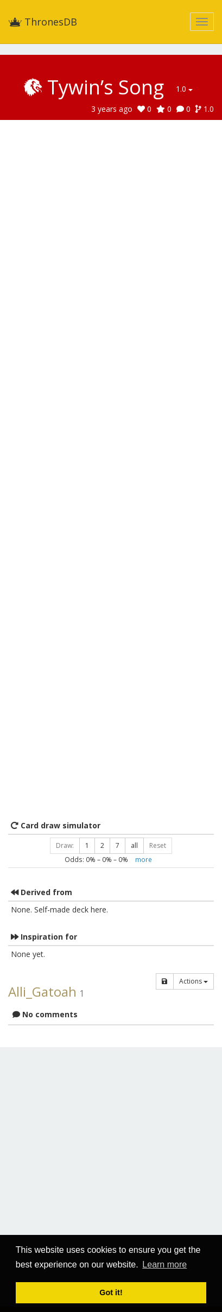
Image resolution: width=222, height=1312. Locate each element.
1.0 (184, 89)
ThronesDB (42, 21)
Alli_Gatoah (42, 991)
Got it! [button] (110, 1292)
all (134, 845)
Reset (157, 845)
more (143, 859)
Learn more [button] (164, 1264)
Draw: (65, 845)
